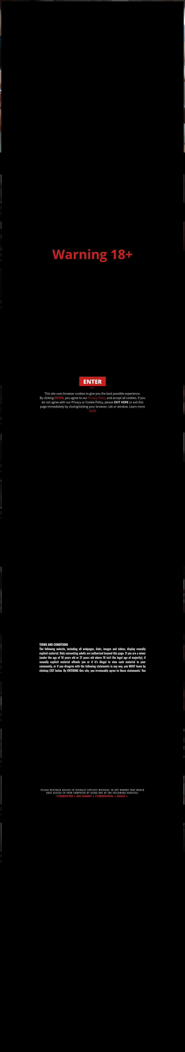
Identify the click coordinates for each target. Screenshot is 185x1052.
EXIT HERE (121, 402)
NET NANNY (84, 796)
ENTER (59, 398)
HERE (92, 411)
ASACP (121, 796)
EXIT (92, 387)
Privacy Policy (97, 398)
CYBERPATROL (104, 796)
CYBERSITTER (65, 796)
